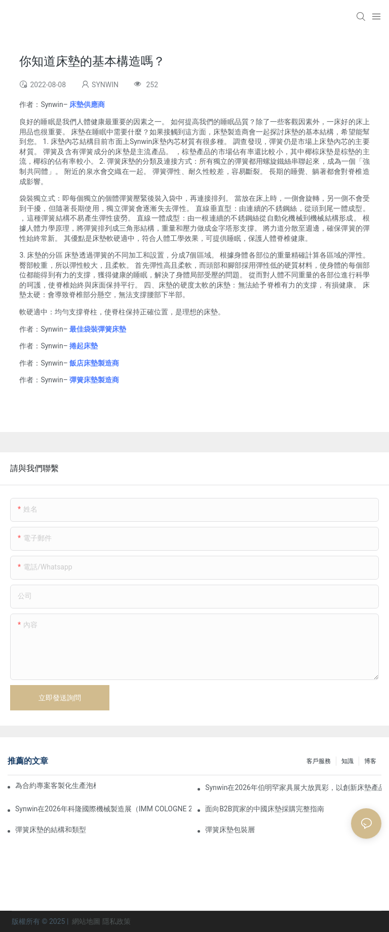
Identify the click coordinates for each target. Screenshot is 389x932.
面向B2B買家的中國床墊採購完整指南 (264, 809)
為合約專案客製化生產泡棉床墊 (55, 785)
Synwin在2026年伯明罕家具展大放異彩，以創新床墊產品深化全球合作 (293, 787)
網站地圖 (86, 921)
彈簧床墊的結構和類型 (50, 830)
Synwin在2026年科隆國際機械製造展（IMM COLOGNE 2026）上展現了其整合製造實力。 (103, 809)
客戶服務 (318, 761)
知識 (347, 761)
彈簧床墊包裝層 (230, 830)
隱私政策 (116, 921)
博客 (370, 761)
